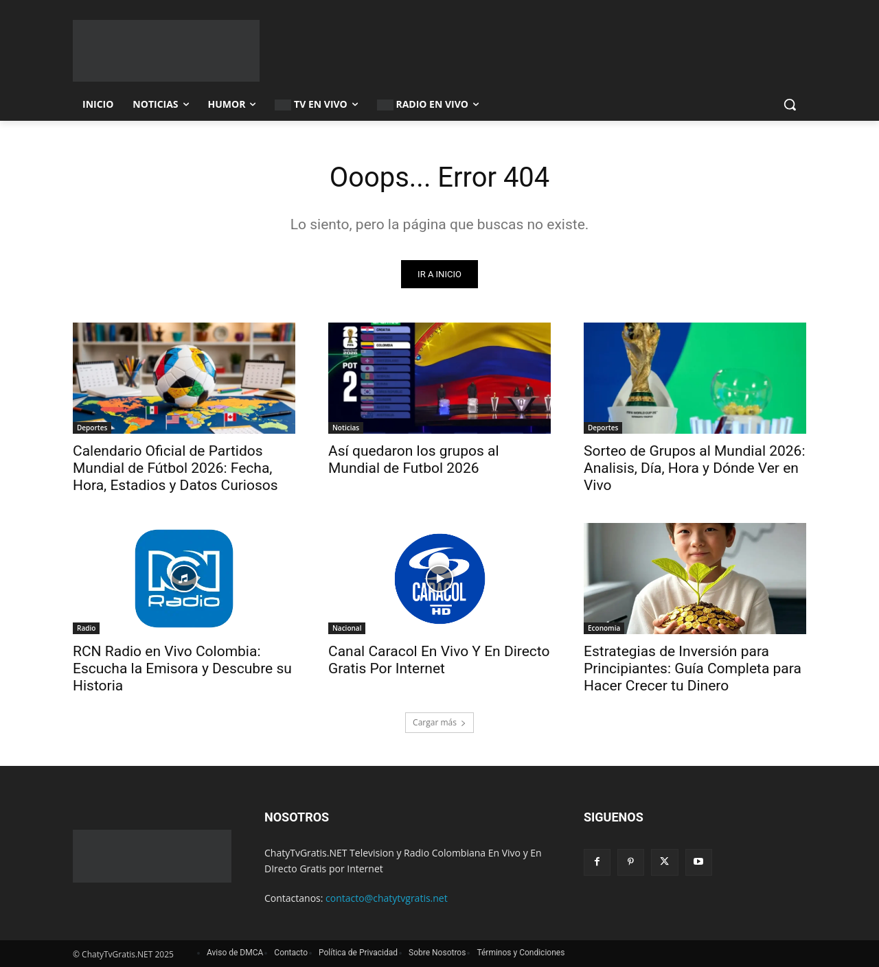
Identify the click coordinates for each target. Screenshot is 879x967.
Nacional (346, 628)
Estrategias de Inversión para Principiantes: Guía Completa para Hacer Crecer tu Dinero (692, 668)
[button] (789, 104)
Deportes (92, 427)
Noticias (345, 427)
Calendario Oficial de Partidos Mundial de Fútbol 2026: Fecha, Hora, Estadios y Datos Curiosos (175, 468)
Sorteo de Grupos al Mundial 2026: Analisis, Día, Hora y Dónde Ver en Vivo (695, 468)
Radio (86, 628)
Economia (604, 628)
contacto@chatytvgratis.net (387, 898)
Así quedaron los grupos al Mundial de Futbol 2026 (413, 459)
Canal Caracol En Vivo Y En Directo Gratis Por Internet (439, 660)
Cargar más (439, 722)
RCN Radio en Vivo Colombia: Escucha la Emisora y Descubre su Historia (182, 668)
